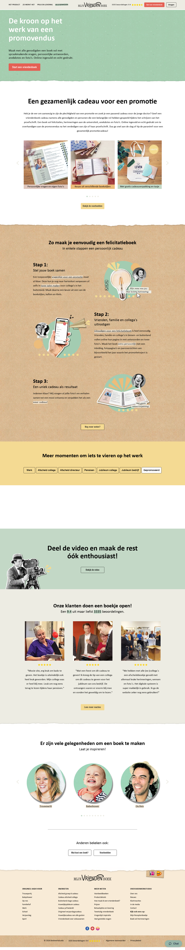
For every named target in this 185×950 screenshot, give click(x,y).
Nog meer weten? (92, 430)
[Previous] (17, 167)
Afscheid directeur (70, 473)
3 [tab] (92, 200)
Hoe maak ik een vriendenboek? (107, 943)
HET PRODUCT (14, 5)
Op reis (25, 943)
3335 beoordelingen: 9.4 (121, 5)
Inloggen (171, 5)
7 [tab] (98, 858)
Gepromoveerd (151, 473)
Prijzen (97, 947)
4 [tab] (95, 200)
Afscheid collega (47, 473)
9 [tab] (103, 858)
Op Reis (140, 848)
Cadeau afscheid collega (68, 940)
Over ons (133, 936)
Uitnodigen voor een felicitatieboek (113, 335)
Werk (29, 473)
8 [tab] (100, 858)
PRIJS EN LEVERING (45, 5)
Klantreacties (135, 943)
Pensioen (89, 473)
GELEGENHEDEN (61, 5)
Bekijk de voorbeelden (92, 209)
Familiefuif (26, 947)
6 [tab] (95, 858)
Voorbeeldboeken (101, 936)
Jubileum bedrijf (130, 473)
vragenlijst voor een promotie (67, 281)
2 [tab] (89, 200)
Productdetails (100, 940)
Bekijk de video (92, 612)
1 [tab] (87, 200)
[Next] (167, 167)
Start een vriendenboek (154, 5)
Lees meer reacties (92, 749)
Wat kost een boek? (79, 895)
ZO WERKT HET (29, 5)
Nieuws (133, 940)
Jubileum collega (108, 473)
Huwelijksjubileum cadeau (68, 947)
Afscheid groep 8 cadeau (68, 936)
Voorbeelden (105, 895)
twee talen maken (50, 289)
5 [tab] (98, 200)
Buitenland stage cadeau (68, 943)
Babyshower (92, 848)
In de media (135, 947)
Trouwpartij (46, 848)
